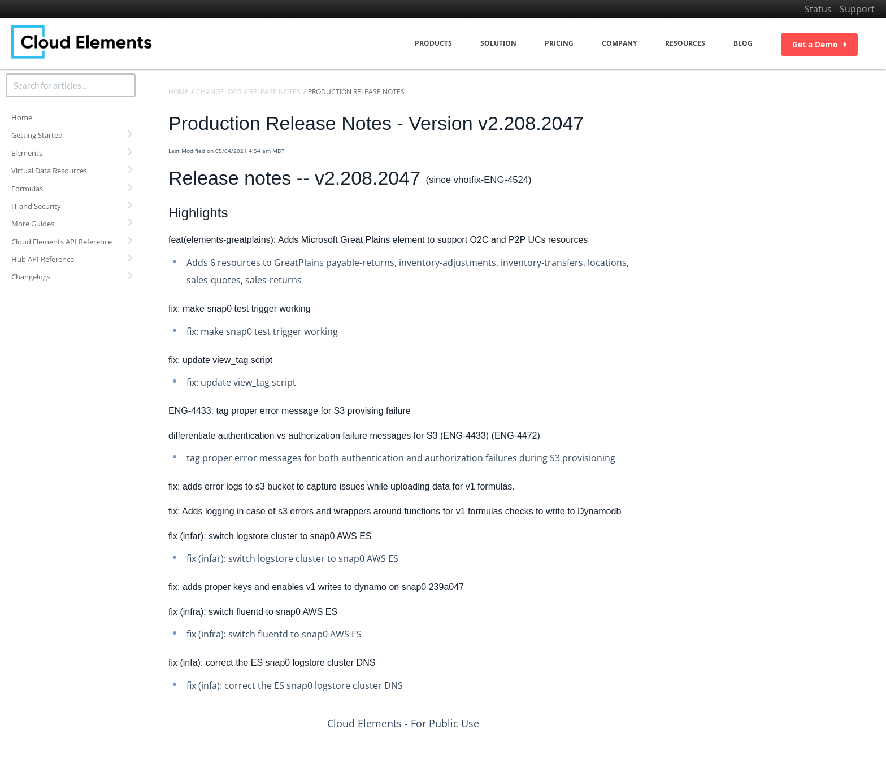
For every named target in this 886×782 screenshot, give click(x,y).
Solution (498, 43)
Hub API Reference (42, 259)
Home (21, 117)
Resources (685, 43)
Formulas (27, 189)
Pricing (559, 43)
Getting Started (37, 135)
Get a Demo (819, 44)
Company (619, 43)
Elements (26, 153)
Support (857, 9)
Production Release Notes (356, 92)
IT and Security (36, 206)
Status (818, 9)
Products (433, 43)
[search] (71, 85)
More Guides (32, 224)
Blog (743, 43)
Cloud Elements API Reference (61, 242)
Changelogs (30, 277)
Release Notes (275, 92)
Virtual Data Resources (49, 170)
